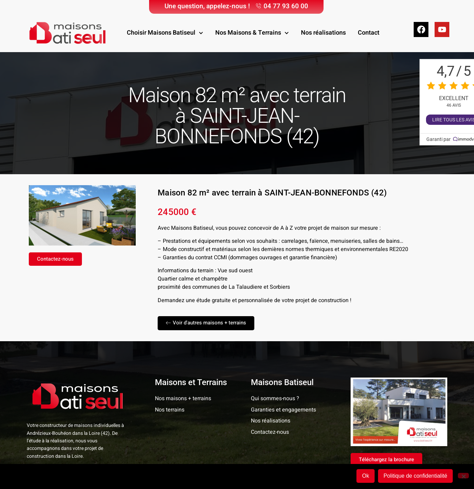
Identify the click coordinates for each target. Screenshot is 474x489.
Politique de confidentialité (416, 477)
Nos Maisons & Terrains (252, 33)
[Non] (463, 476)
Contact (368, 32)
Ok (366, 477)
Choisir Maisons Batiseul (165, 33)
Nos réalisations (323, 32)
